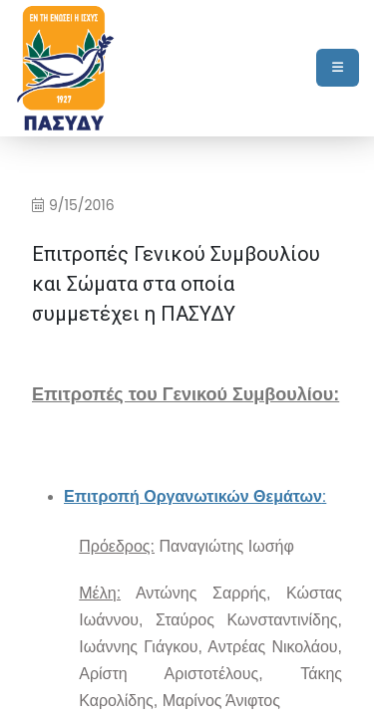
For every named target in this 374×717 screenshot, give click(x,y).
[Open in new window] (195, 497)
